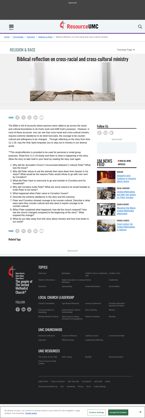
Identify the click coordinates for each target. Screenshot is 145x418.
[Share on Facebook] (17, 117)
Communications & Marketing (46, 311)
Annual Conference (93, 303)
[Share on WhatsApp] (29, 117)
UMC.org (98, 382)
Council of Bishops (69, 336)
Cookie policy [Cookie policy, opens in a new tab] (31, 413)
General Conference (46, 336)
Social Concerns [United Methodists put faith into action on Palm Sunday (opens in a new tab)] (123, 188)
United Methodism (92, 286)
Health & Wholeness (46, 280)
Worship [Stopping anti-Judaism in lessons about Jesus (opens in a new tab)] (120, 171)
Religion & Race (45, 37)
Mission (112, 310)
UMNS (107, 382)
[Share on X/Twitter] (23, 117)
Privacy (80, 387)
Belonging (66, 273)
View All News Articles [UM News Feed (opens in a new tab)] (124, 162)
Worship (112, 316)
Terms (88, 387)
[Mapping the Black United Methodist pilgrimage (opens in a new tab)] (106, 209)
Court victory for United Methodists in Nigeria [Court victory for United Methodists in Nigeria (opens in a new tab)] (126, 227)
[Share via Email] (41, 117)
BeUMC (88, 357)
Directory (43, 382)
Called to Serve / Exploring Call (96, 274)
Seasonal (42, 286)
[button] (140, 26)
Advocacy (42, 273)
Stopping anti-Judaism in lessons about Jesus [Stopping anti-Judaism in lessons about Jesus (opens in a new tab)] (126, 178)
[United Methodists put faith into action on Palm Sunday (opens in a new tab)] (106, 193)
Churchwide (18, 37)
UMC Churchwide (50, 329)
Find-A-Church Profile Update (47, 362)
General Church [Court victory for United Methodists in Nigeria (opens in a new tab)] (123, 220)
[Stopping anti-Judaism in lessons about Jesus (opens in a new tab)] (106, 177)
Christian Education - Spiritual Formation (117, 304)
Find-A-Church (58, 382)
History (88, 280)
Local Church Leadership (56, 297)
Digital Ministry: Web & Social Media (71, 311)
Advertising (71, 387)
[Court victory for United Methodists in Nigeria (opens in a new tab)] (106, 225)
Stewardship (67, 286)
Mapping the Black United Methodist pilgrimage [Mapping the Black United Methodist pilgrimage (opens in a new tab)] (126, 211)
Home (6, 37)
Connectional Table (116, 336)
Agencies (31, 37)
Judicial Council (91, 336)
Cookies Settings (96, 412)
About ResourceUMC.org (47, 387)
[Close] (140, 412)
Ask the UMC (73, 382)
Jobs (62, 387)
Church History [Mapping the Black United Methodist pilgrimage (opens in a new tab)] (123, 204)
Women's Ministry (92, 316)
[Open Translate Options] (126, 49)
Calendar (86, 382)
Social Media (114, 286)
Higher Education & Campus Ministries (73, 281)
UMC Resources (49, 351)
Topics (42, 267)
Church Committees (46, 303)
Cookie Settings (100, 387)
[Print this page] (35, 117)
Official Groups (68, 340)
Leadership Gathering (94, 340)
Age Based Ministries (70, 303)
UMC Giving (67, 357)
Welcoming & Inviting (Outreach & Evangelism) (72, 317)
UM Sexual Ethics (116, 357)
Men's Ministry (91, 310)
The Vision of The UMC (47, 357)
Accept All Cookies (118, 412)
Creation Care (114, 273)
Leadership (113, 280)
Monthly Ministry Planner (48, 316)
